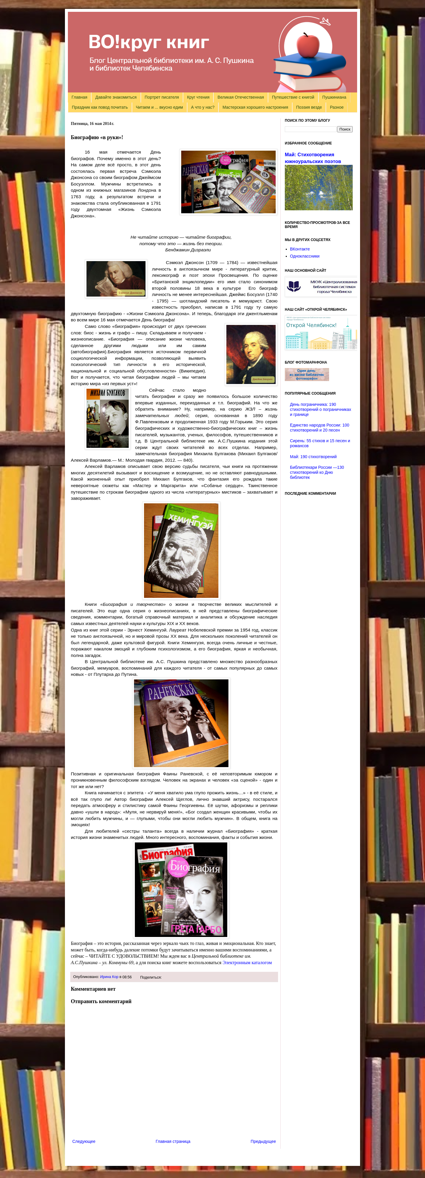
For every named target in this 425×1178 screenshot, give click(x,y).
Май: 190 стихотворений (313, 456)
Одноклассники (305, 256)
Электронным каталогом (248, 962)
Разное (337, 107)
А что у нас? (203, 107)
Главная (79, 97)
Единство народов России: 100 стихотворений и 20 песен (319, 427)
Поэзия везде (309, 107)
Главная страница (173, 1141)
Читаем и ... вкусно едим (159, 107)
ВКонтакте (300, 249)
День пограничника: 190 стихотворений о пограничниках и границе (320, 409)
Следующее (83, 1141)
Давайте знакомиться (116, 97)
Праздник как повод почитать (100, 107)
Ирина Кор (109, 977)
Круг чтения (198, 97)
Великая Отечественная (241, 97)
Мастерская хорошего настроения (255, 107)
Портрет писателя (162, 97)
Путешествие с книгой (293, 97)
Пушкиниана (334, 97)
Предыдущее (263, 1141)
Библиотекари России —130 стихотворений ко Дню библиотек (317, 472)
